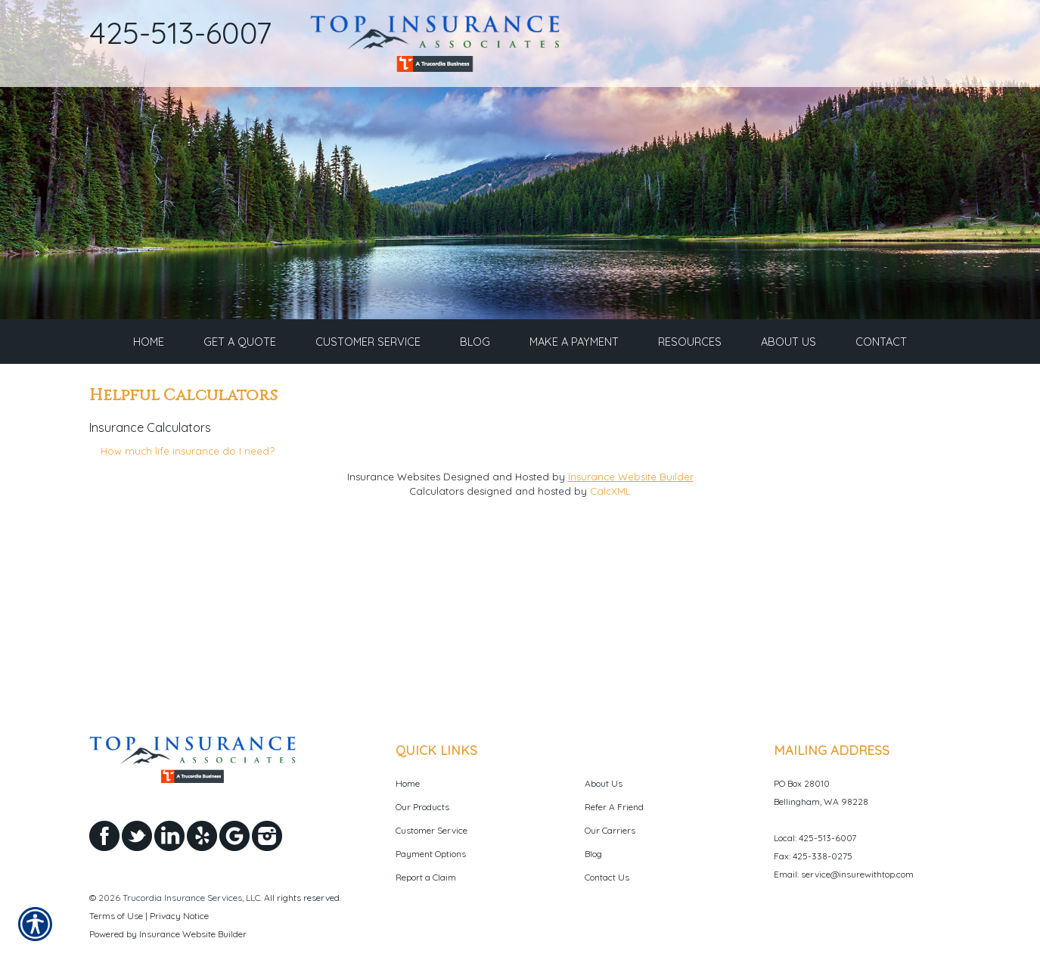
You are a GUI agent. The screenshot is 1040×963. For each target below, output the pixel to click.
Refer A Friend (614, 769)
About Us (603, 746)
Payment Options (431, 816)
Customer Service (431, 793)
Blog (593, 816)
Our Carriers (610, 793)
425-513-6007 (180, 32)
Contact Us (607, 840)
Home (408, 746)
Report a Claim (426, 840)
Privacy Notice (179, 878)
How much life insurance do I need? (188, 464)
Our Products (422, 769)
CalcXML (610, 505)
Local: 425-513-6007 (815, 800)
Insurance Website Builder (631, 490)
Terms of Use (116, 878)
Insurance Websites (393, 490)
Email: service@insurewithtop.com (844, 837)
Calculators (436, 505)
